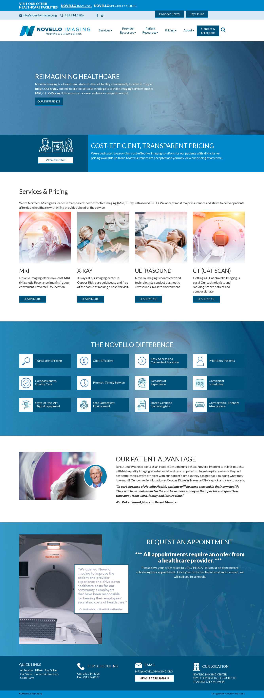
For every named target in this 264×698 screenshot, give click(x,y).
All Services (26, 670)
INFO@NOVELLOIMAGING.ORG (154, 671)
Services (105, 30)
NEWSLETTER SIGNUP (154, 678)
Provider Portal (169, 14)
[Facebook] (97, 15)
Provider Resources (128, 30)
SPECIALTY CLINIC (115, 6)
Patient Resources (150, 30)
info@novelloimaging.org (38, 15)
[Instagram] (102, 15)
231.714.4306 (72, 15)
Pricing (171, 30)
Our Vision (26, 674)
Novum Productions (235, 693)
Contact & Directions (208, 30)
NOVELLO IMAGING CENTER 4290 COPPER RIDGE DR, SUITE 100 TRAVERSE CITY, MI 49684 (214, 678)
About (188, 30)
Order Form (27, 677)
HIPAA (39, 670)
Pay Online (197, 14)
